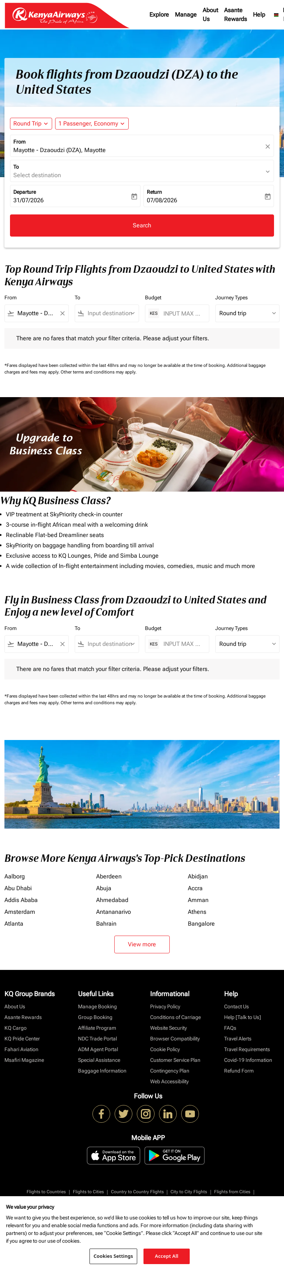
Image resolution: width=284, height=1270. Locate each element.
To (16, 167)
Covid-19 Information (248, 1060)
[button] (92, 124)
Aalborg (14, 876)
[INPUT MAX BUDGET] (182, 313)
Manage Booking (97, 1006)
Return (154, 192)
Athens (197, 911)
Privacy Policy (165, 1006)
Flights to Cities (88, 1191)
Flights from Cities (232, 1191)
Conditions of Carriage (175, 1017)
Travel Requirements (247, 1049)
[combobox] (36, 313)
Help (259, 14)
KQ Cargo (15, 1028)
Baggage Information (102, 1071)
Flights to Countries (46, 1191)
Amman (198, 900)
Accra (195, 888)
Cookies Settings (113, 1256)
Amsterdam (19, 911)
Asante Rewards (235, 15)
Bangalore (201, 923)
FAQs (230, 1028)
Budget (153, 297)
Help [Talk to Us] (242, 1017)
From (19, 142)
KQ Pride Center (22, 1039)
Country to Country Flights (137, 1191)
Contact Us (236, 1006)
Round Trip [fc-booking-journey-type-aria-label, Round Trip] (27, 123)
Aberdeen (109, 876)
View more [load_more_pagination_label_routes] (142, 944)
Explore (159, 14)
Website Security (168, 1028)
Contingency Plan (169, 1071)
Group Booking (95, 1017)
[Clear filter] (62, 313)
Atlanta (13, 923)
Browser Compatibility (175, 1039)
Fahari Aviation (21, 1049)
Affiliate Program (97, 1028)
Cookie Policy (165, 1049)
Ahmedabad (112, 900)
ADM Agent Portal (98, 1049)
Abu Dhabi (18, 888)
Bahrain (106, 923)
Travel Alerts (237, 1039)
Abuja (103, 888)
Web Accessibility (169, 1081)
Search (142, 225)
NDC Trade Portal (97, 1039)
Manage (186, 14)
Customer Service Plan (175, 1060)
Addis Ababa (21, 900)
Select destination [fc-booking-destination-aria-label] (37, 175)
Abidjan (198, 876)
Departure (24, 192)
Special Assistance (99, 1060)
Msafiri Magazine (24, 1060)
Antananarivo (113, 911)
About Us (210, 15)
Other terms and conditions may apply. (98, 372)
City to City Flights (188, 1191)
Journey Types (231, 297)
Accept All (167, 1256)
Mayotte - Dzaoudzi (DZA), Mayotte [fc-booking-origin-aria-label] (59, 150)
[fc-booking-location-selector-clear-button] (269, 146)
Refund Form (239, 1071)
